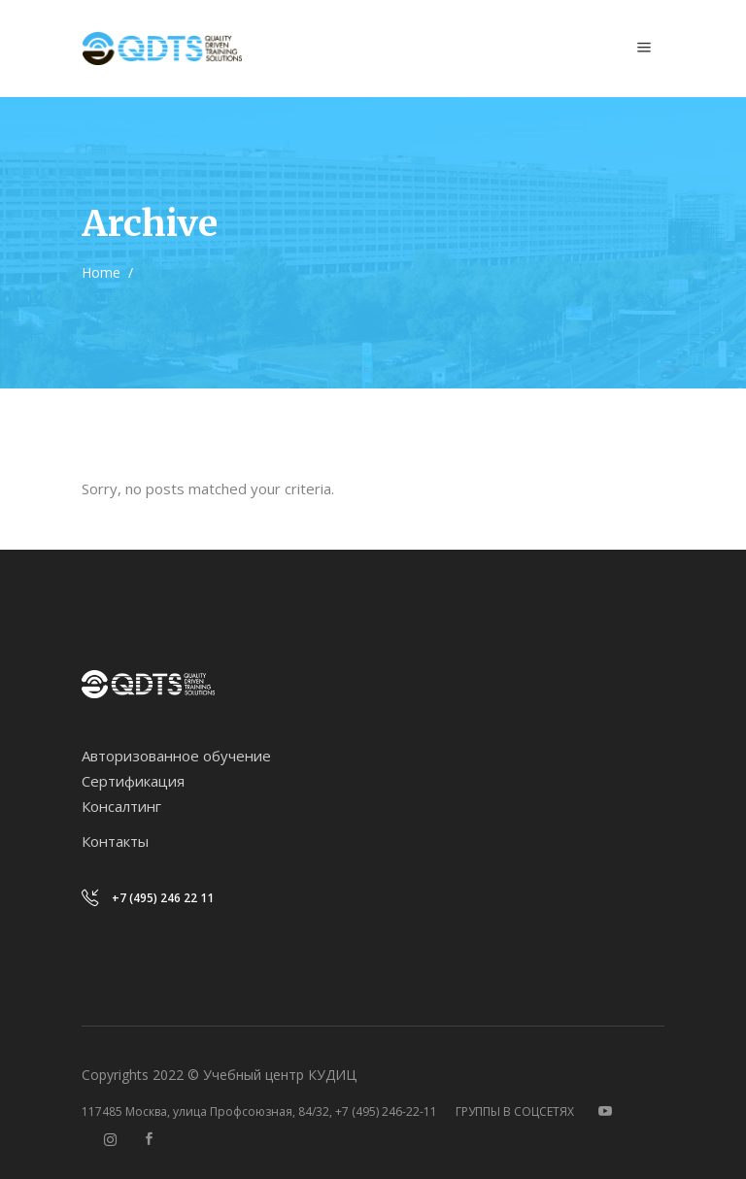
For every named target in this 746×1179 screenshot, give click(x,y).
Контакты (115, 841)
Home (101, 272)
